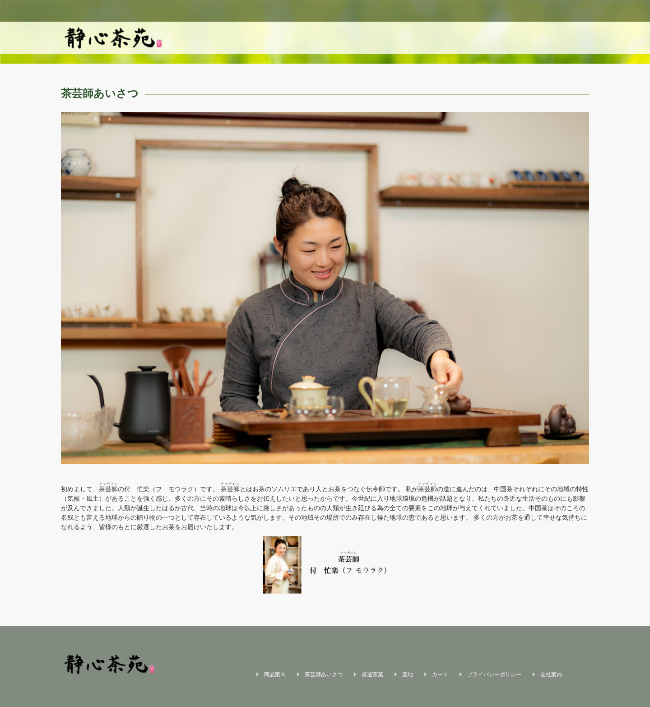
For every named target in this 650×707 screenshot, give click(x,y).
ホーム (386, 38)
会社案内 (551, 674)
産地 (545, 38)
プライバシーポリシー (494, 674)
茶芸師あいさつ (468, 38)
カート (574, 38)
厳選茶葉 (515, 38)
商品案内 (421, 38)
